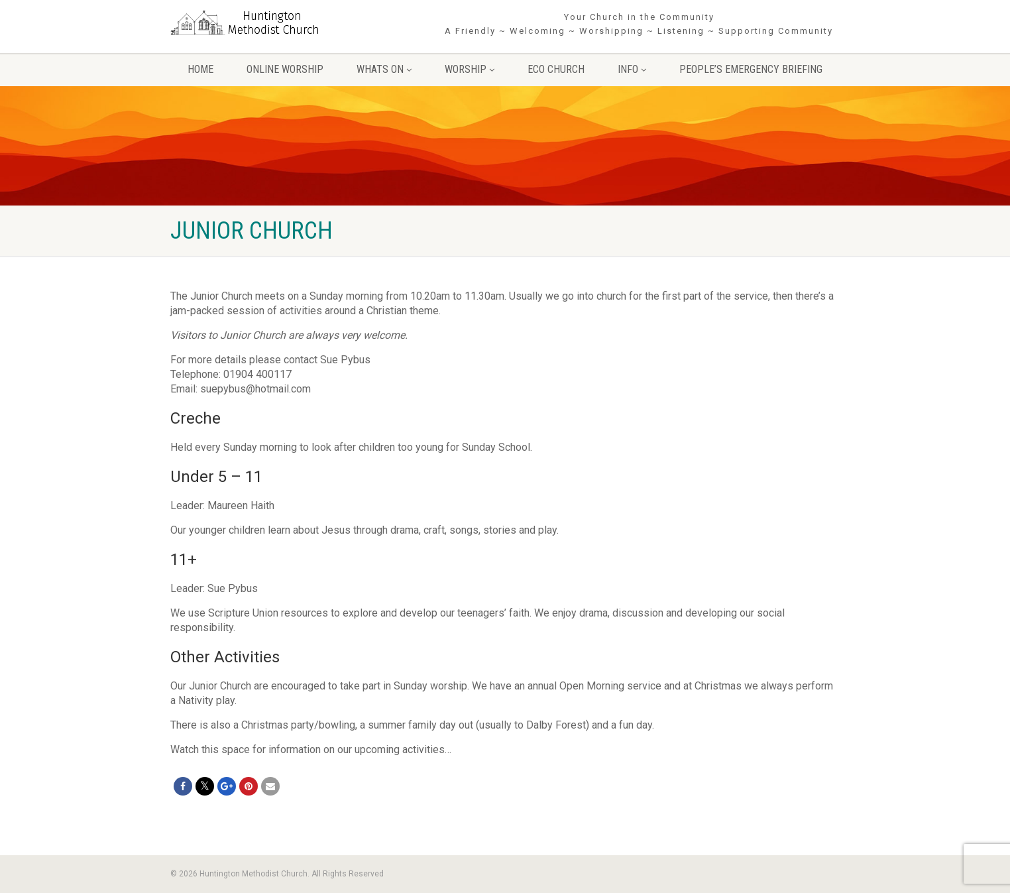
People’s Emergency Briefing (750, 69)
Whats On (384, 69)
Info (632, 69)
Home (200, 69)
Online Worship (285, 69)
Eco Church (556, 69)
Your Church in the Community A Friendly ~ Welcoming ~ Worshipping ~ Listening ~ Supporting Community (639, 24)
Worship (469, 69)
